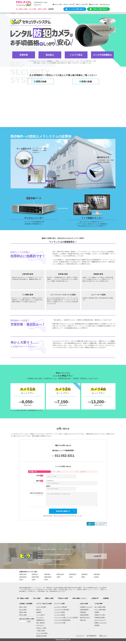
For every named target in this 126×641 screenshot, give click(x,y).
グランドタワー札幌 (59, 622)
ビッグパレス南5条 (59, 612)
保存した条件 (23, 607)
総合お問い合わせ (85, 617)
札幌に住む (83, 620)
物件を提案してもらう (80, 598)
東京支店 (40, 552)
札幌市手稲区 (35, 577)
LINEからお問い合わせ (98, 9)
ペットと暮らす (40, 615)
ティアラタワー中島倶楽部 (61, 609)
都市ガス (38, 609)
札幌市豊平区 (72, 574)
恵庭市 (83, 577)
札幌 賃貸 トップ (14, 13)
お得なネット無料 (41, 628)
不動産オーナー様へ (100, 615)
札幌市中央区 (23, 574)
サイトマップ (80, 635)
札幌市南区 (84, 574)
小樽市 (58, 577)
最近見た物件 (23, 612)
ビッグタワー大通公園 (60, 607)
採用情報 (96, 625)
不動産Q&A (83, 612)
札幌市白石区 (60, 574)
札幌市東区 (47, 574)
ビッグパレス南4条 (59, 615)
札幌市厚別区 (23, 577)
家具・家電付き (40, 622)
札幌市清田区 (47, 577)
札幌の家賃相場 (84, 615)
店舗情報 (51, 9)
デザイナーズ (40, 625)
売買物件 (96, 612)
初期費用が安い (40, 620)
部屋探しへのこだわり (100, 622)
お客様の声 (94, 598)
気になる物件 (23, 609)
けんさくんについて (100, 620)
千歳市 (46, 579)
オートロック (40, 617)
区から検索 (36, 598)
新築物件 (38, 612)
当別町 (33, 579)
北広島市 (96, 577)
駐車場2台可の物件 (41, 636)
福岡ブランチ (41, 557)
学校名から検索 (63, 598)
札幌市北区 (35, 574)
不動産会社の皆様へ (100, 617)
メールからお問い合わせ (75, 9)
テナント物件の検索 (100, 609)
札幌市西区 (97, 574)
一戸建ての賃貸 (40, 630)
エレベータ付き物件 (41, 633)
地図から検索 (42, 9)
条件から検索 (23, 615)
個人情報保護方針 (61, 515)
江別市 (71, 577)
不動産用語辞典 (84, 609)
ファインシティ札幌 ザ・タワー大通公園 (66, 617)
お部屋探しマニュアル (86, 607)
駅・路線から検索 (23, 598)
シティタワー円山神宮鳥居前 (62, 620)
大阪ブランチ (41, 562)
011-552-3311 (63, 455)
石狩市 (21, 579)
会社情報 (96, 556)
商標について (103, 635)
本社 (39, 547)
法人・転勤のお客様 (100, 607)
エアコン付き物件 (41, 607)
